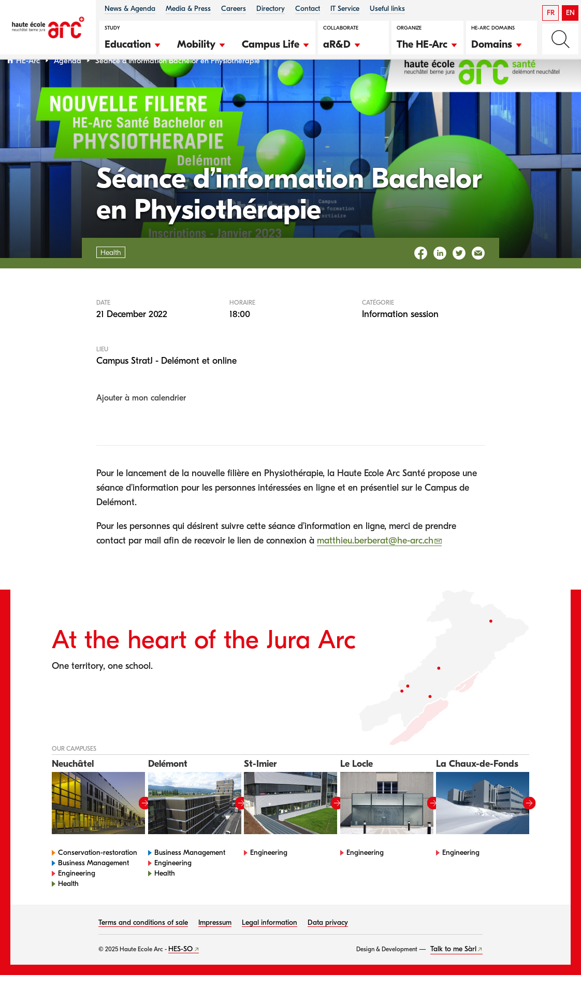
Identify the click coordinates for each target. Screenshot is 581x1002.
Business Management (93, 889)
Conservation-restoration (97, 879)
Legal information (269, 949)
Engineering (76, 900)
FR (551, 12)
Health (68, 910)
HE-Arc (28, 87)
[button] (133, 43)
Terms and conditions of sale (143, 949)
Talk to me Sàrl (453, 975)
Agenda (67, 87)
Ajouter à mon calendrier (141, 425)
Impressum (214, 949)
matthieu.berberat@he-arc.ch (375, 567)
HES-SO (180, 975)
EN (570, 12)
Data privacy (328, 949)
